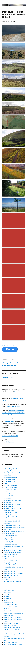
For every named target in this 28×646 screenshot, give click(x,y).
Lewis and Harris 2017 (10, 604)
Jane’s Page (7, 594)
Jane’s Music (7, 592)
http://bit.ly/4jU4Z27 (8, 442)
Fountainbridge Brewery (11, 544)
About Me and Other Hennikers (13, 473)
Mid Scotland (7, 609)
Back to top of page (8, 377)
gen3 (5, 558)
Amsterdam (7, 475)
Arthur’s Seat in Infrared (11, 477)
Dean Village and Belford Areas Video (14, 527)
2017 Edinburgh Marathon (11, 469)
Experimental (8, 538)
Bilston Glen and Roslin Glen (12, 487)
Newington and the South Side (13, 617)
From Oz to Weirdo (9, 556)
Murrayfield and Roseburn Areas (13, 613)
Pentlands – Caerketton (11, 642)
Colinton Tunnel (8, 506)
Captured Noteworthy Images (12, 504)
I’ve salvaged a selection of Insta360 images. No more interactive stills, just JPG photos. (13, 413)
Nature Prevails (8, 615)
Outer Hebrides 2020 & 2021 (12, 630)
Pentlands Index (11, 365)
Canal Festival (8, 502)
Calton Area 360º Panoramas (12, 500)
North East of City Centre (12, 406)
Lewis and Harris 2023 (10, 607)
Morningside (7, 611)
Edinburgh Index (7, 363)
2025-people (7, 471)
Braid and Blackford (9, 492)
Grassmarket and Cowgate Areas (13, 565)
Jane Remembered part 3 (11, 588)
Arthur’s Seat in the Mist (11, 479)
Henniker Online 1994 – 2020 (12, 575)
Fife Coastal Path (9, 540)
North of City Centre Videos (12, 627)
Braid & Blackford (19, 392)
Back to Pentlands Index (9, 346)
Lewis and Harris (9, 602)
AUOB (5, 483)
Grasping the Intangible (11, 563)
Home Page (7, 577)
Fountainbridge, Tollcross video (13, 550)
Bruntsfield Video (9, 496)
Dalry (13, 421)
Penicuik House (8, 632)
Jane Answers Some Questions (13, 581)
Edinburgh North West (10, 535)
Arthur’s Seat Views (9, 481)
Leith (5, 600)
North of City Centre (10, 625)
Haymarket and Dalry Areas (12, 571)
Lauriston (6, 596)
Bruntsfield (7, 421)
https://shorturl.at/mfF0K (10, 435)
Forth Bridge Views (9, 542)
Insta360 (6, 579)
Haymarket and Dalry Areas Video (14, 573)
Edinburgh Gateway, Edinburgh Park (14, 531)
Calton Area (7, 498)
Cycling (6, 519)
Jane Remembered (9, 584)
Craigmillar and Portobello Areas (13, 517)
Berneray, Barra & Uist (10, 485)
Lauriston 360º (8, 598)
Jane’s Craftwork (9, 590)
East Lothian (7, 529)
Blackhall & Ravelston (10, 489)
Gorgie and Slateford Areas (11, 561)
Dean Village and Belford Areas (13, 525)
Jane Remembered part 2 (11, 586)
